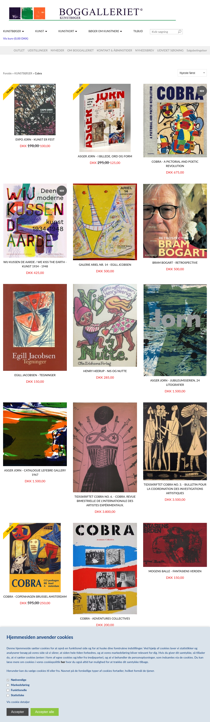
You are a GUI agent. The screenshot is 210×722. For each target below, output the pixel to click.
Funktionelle (19, 690)
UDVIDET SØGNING (170, 50)
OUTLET (19, 50)
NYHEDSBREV (144, 50)
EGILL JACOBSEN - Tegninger (35, 375)
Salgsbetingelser (197, 50)
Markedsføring (20, 685)
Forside (7, 73)
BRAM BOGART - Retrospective (174, 262)
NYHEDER (57, 50)
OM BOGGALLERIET (80, 50)
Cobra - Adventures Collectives (105, 618)
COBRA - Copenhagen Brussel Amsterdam (35, 596)
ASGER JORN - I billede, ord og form (105, 156)
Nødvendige (18, 679)
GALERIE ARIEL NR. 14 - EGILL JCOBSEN (105, 264)
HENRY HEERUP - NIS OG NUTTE (105, 371)
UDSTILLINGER (38, 50)
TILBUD (138, 31)
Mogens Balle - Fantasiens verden (174, 571)
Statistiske (17, 695)
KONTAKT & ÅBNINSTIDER (114, 50)
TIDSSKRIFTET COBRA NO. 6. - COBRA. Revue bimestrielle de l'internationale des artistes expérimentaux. (105, 501)
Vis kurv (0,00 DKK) (15, 38)
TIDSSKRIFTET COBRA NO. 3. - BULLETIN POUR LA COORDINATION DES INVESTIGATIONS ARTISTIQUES (175, 489)
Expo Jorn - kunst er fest (35, 139)
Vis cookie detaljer (18, 702)
